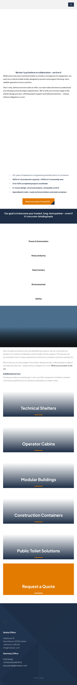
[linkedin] (5, 622)
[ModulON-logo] (15, 3)
